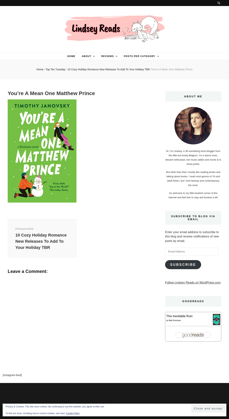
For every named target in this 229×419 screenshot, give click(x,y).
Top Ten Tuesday (55, 69)
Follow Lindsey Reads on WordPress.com (193, 282)
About (86, 56)
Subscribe (183, 265)
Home (71, 56)
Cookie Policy (73, 413)
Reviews (107, 56)
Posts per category (139, 56)
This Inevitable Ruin (179, 316)
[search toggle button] (219, 3)
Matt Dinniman (175, 320)
